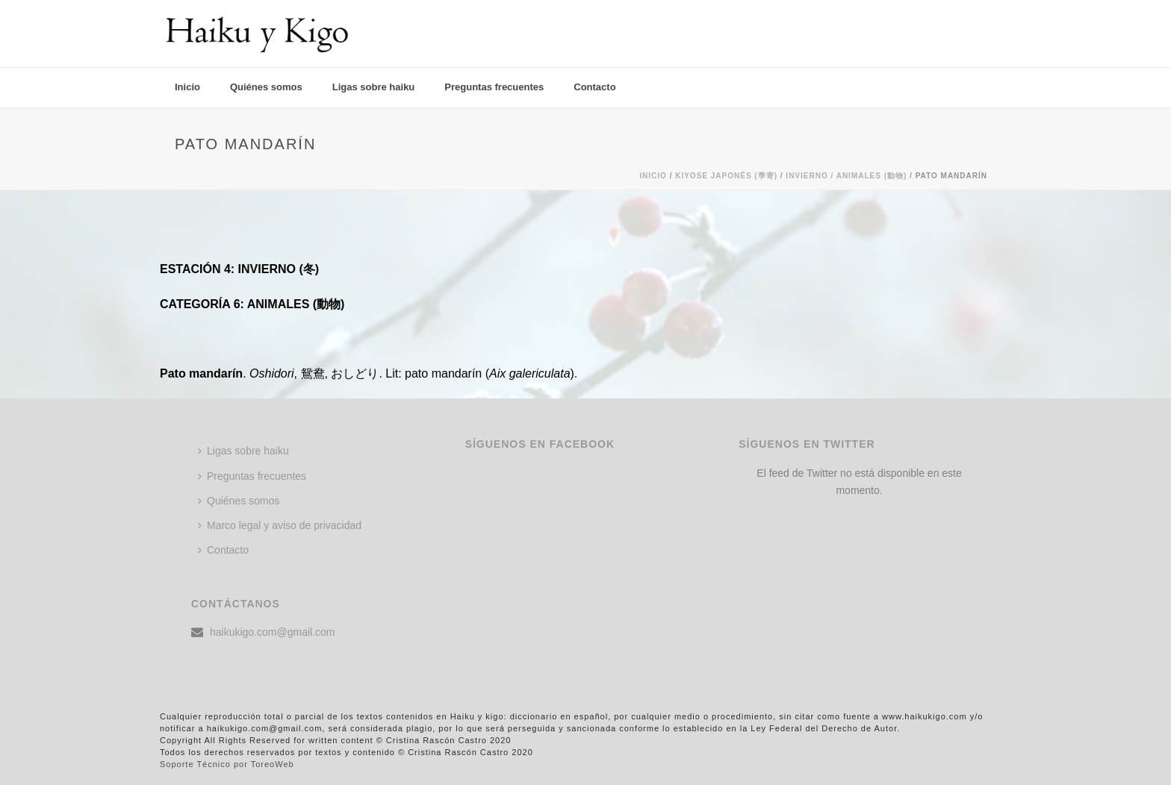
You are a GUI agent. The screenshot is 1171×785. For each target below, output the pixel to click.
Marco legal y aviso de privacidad (279, 525)
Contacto (594, 87)
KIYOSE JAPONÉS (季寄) (726, 176)
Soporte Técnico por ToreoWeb (227, 764)
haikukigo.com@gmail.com (272, 632)
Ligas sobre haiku (373, 87)
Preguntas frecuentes (494, 87)
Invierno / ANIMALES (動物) (846, 176)
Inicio (187, 87)
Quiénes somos (266, 87)
